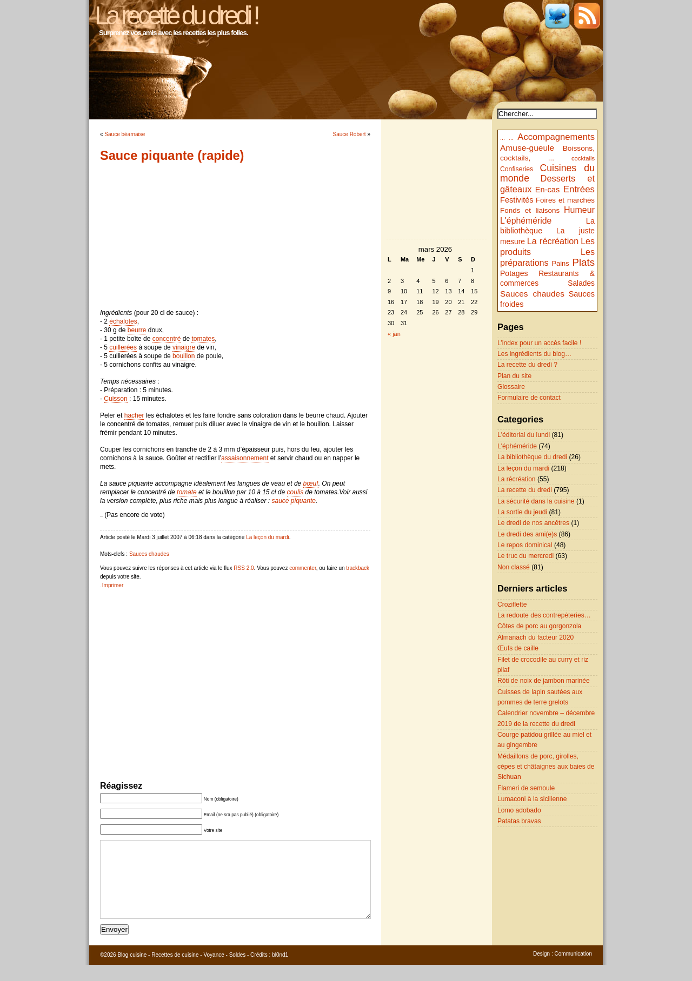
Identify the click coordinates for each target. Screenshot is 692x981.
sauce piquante (293, 501)
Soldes (237, 971)
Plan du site (514, 376)
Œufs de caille (517, 648)
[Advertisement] (235, 235)
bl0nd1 (280, 971)
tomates (203, 338)
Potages (514, 273)
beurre (137, 330)
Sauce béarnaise (124, 134)
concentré (166, 338)
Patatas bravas (519, 821)
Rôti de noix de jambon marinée (543, 680)
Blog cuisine (132, 971)
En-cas (547, 189)
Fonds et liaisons (530, 210)
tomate (187, 492)
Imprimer (112, 585)
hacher (134, 415)
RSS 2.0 (244, 568)
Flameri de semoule (526, 788)
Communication (573, 970)
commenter (302, 568)
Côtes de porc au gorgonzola (539, 626)
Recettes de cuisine (174, 971)
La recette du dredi (524, 490)
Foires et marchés (565, 200)
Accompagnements (556, 137)
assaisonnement (244, 458)
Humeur (579, 209)
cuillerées (123, 347)
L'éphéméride (525, 220)
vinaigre (183, 347)
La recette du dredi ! (176, 15)
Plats (584, 262)
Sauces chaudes (149, 554)
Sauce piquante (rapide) (172, 156)
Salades (581, 283)
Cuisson (115, 398)
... (502, 138)
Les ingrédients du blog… (534, 354)
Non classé (513, 567)
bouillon (183, 356)
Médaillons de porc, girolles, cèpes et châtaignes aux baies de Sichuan (546, 766)
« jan (394, 334)
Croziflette (512, 604)
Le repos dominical (525, 545)
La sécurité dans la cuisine (536, 501)
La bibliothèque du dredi (532, 457)
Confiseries (516, 169)
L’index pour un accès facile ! (539, 343)
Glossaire (511, 387)
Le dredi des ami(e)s (527, 534)
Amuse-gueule (527, 147)
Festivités (517, 200)
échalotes (123, 321)
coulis (295, 492)
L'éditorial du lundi (523, 435)
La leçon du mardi (267, 537)
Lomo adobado (519, 810)
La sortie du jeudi (522, 512)
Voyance (213, 971)
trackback (357, 568)
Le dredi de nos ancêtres (533, 523)
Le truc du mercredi (525, 556)
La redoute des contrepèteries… (544, 615)
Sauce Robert (349, 134)
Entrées (579, 189)
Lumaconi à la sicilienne (532, 799)
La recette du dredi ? (527, 364)
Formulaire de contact (529, 397)
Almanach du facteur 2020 (535, 637)
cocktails (583, 158)
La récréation (553, 241)
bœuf (310, 483)
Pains (560, 263)
